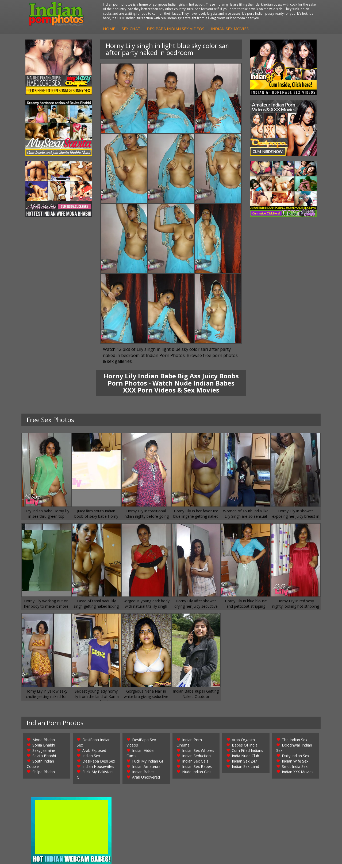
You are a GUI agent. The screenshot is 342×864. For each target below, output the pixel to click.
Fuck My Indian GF (148, 761)
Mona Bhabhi (44, 739)
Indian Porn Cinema (189, 742)
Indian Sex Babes (197, 766)
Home (109, 28)
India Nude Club (245, 755)
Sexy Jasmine (43, 750)
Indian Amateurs (146, 766)
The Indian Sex (294, 739)
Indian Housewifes (98, 766)
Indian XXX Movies (297, 771)
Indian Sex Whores (198, 750)
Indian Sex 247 (244, 761)
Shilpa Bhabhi (44, 771)
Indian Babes (143, 771)
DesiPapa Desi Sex (98, 761)
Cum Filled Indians (247, 750)
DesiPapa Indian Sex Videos (175, 28)
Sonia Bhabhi (43, 745)
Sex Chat (131, 28)
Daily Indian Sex (295, 755)
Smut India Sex (295, 766)
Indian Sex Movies (230, 28)
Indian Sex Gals (195, 761)
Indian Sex (91, 755)
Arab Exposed (94, 750)
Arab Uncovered (146, 777)
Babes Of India (245, 745)
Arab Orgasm (243, 739)
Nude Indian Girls (197, 771)
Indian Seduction (196, 755)
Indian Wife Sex (295, 761)
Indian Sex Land (245, 766)
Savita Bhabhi (44, 755)
